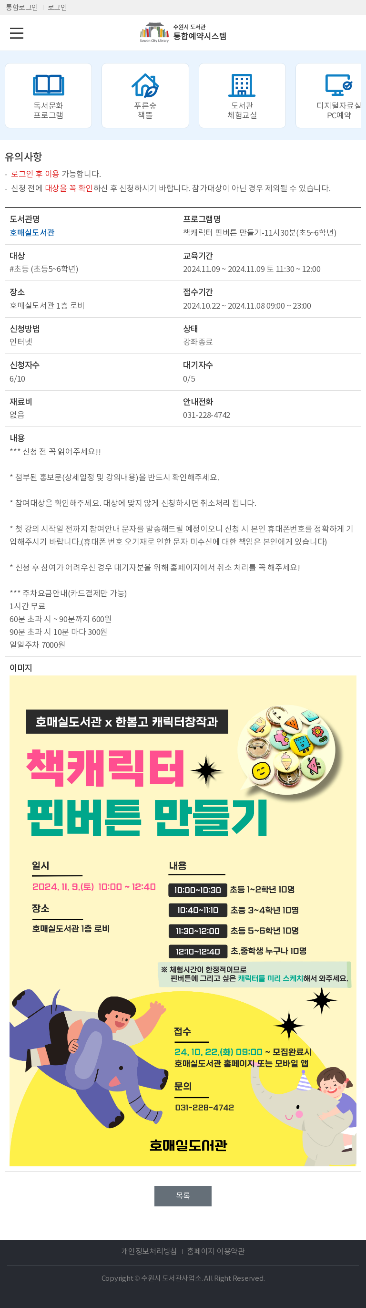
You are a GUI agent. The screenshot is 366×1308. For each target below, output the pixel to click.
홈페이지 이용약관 (216, 1251)
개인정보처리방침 (149, 1251)
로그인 (57, 7)
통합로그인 (22, 7)
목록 (183, 1196)
